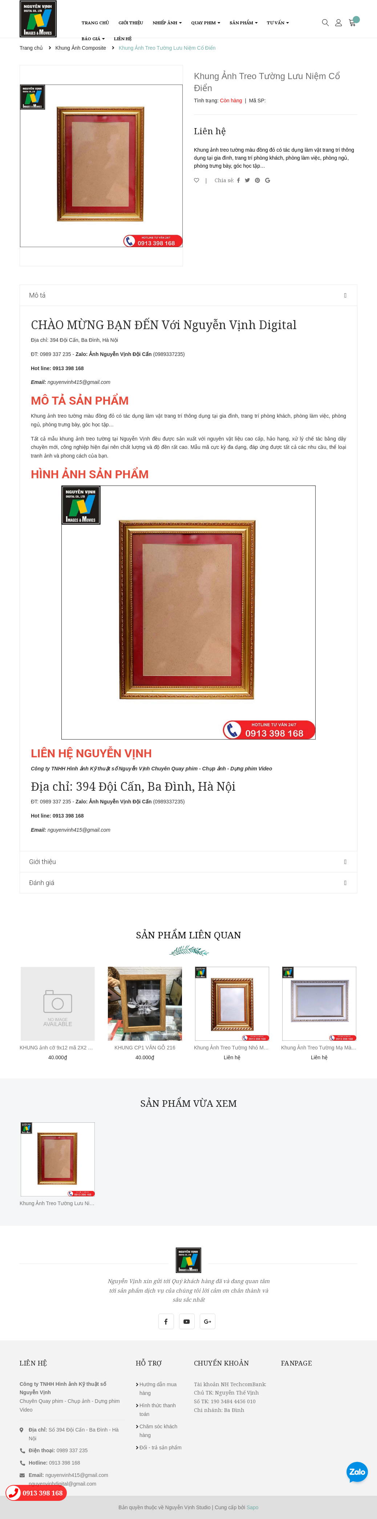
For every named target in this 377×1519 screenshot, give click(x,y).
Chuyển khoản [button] (221, 1363)
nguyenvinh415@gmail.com (76, 1475)
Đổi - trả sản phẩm (160, 1447)
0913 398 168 (54, 1463)
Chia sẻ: (224, 180)
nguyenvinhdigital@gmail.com (62, 1484)
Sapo (253, 1507)
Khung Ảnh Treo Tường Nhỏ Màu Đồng (238, 1048)
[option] (101, 165)
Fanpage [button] (296, 1363)
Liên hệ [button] (33, 1363)
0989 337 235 (58, 1450)
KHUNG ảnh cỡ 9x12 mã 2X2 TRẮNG (63, 1048)
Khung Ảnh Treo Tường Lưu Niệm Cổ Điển (68, 1203)
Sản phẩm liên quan (188, 934)
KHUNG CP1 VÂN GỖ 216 (144, 1048)
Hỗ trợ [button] (149, 1363)
